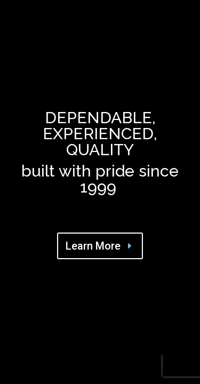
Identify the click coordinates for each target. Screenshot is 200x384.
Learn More (93, 245)
